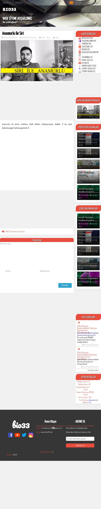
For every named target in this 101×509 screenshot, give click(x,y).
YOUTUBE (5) (87, 60)
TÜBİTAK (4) (86, 53)
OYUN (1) (85, 97)
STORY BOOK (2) (88, 117)
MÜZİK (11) (86, 67)
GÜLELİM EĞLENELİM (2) (86, 75)
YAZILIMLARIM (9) (89, 46)
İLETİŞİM (30, 2)
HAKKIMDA (19, 2)
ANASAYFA (7, 2)
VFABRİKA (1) (87, 83)
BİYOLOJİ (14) (87, 40)
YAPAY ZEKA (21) (88, 110)
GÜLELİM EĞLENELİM (10, 38)
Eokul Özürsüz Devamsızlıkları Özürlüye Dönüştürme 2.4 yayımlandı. (88, 409)
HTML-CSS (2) (87, 90)
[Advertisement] (37, 101)
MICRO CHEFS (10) (89, 103)
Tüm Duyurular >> (93, 418)
